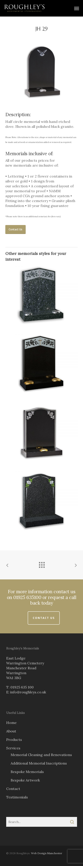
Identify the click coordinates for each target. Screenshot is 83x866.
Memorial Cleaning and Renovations (41, 754)
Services (13, 748)
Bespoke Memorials (27, 771)
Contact (13, 788)
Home (11, 722)
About (11, 731)
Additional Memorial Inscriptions (39, 763)
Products (14, 739)
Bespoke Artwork (25, 780)
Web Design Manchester (46, 853)
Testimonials (17, 797)
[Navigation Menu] (76, 8)
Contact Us (44, 618)
